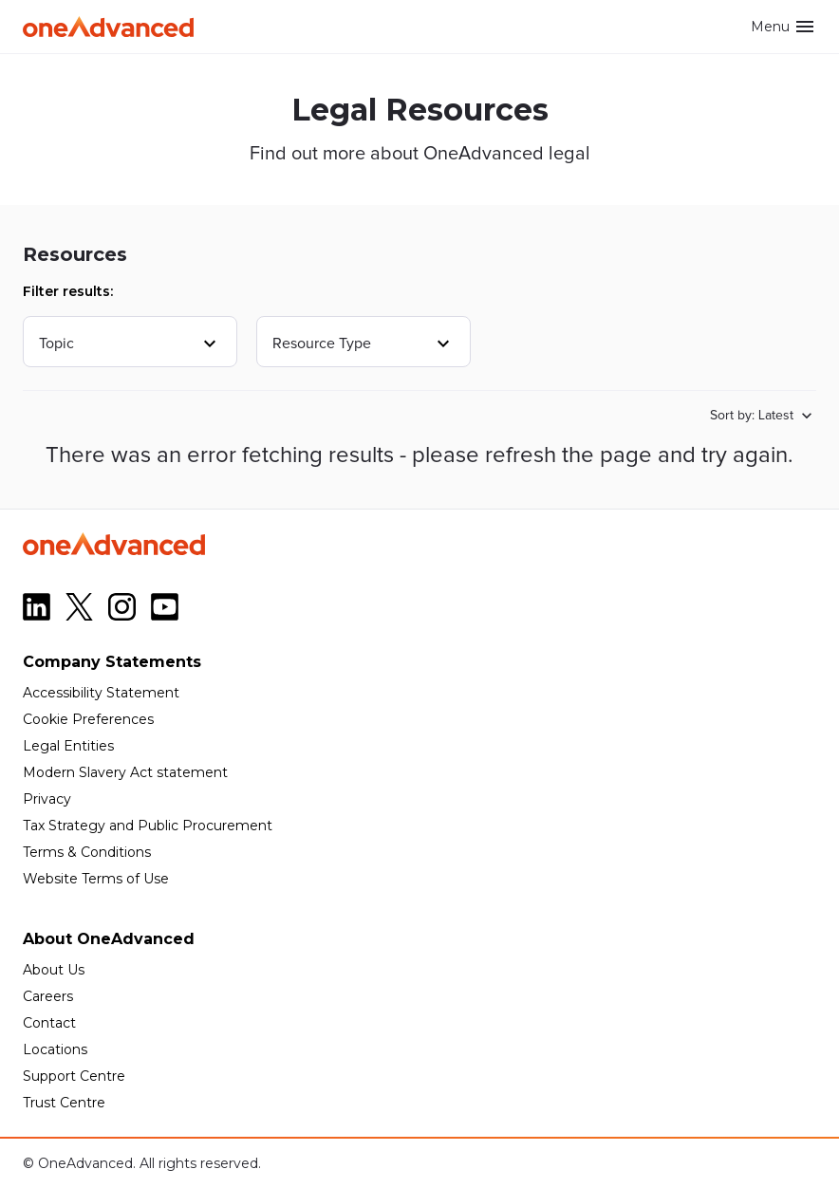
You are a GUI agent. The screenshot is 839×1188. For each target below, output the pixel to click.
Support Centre (74, 1076)
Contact (49, 1022)
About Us (53, 969)
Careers (48, 996)
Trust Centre (64, 1102)
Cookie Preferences (88, 719)
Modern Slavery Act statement (125, 772)
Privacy (47, 798)
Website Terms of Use (96, 878)
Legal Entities (68, 745)
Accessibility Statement (101, 692)
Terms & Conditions (87, 852)
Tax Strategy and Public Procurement (147, 825)
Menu (783, 26)
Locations (55, 1049)
